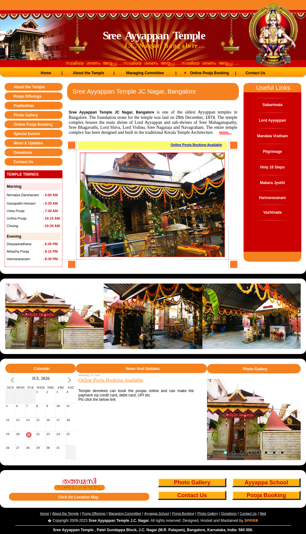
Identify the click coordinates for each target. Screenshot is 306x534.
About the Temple (88, 73)
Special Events (27, 134)
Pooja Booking (266, 495)
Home (46, 73)
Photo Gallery (26, 115)
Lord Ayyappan (272, 120)
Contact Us (255, 73)
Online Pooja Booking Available (197, 145)
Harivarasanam (272, 198)
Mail (263, 513)
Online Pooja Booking (205, 73)
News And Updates (143, 369)
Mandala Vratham (272, 136)
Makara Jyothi (272, 183)
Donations (23, 152)
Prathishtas (24, 106)
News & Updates (28, 143)
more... (225, 132)
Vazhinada (272, 212)
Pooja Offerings (28, 96)
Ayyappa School (266, 482)
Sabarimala (272, 105)
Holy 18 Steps (272, 167)
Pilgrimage (272, 151)
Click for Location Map (78, 497)
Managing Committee (145, 73)
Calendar (42, 369)
